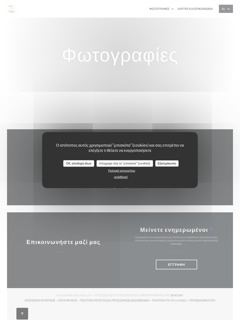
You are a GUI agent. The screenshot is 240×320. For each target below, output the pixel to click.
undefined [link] (121, 177)
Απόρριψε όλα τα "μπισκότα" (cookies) (124, 163)
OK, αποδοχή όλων (79, 163)
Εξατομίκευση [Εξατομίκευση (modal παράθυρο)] (167, 163)
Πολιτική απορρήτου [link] (121, 170)
